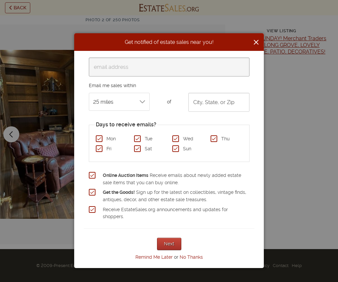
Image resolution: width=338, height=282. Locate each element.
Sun (187, 148)
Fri (108, 148)
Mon (111, 138)
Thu (225, 138)
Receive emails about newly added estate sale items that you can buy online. (172, 179)
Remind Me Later (154, 257)
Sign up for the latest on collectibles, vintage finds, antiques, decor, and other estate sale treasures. (174, 196)
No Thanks (191, 257)
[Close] (256, 42)
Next (169, 243)
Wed (188, 138)
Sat (148, 148)
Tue (148, 138)
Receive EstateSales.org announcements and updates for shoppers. (165, 213)
